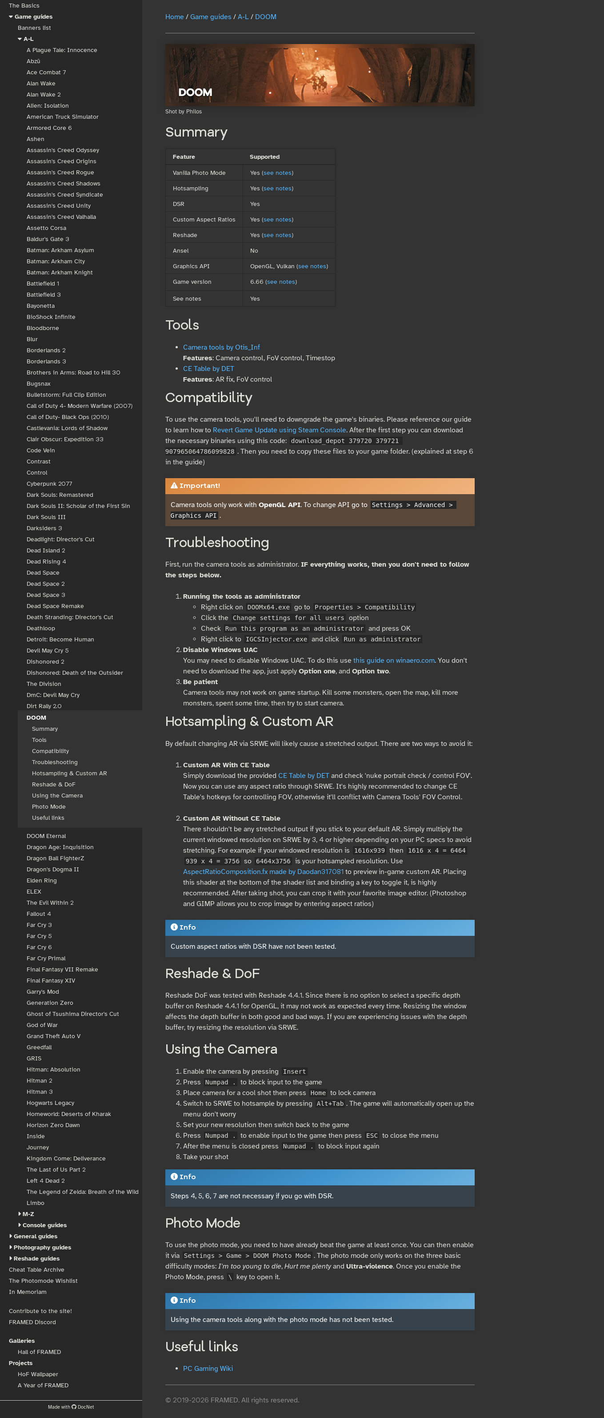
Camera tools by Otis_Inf (221, 347)
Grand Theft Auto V (53, 1036)
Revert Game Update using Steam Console (279, 430)
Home (174, 16)
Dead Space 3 (46, 595)
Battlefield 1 (43, 283)
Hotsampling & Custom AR (69, 773)
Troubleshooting (55, 762)
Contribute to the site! (40, 1311)
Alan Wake (41, 83)
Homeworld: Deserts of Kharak (69, 1114)
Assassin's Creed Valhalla (61, 217)
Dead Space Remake (55, 606)
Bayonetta (41, 306)
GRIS (34, 1058)
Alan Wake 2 (43, 94)
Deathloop (41, 628)
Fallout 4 (39, 914)
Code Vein (41, 450)
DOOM (36, 717)
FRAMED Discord (32, 1322)
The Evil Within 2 (50, 902)
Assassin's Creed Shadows (63, 183)
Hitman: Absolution (53, 1069)
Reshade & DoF (54, 784)
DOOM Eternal (46, 836)
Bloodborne (43, 328)
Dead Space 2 (45, 584)
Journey (38, 1147)
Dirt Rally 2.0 (44, 706)
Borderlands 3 (46, 361)
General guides (35, 1236)
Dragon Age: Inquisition (60, 847)
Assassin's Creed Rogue (60, 172)
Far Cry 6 (39, 947)
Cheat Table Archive (36, 1269)
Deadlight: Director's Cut (61, 539)
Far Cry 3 (39, 925)
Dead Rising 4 (46, 561)
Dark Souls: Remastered (60, 495)
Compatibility (50, 751)
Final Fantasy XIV (51, 980)
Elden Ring (42, 880)
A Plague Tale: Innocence (62, 50)
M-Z (28, 1214)
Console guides (45, 1225)
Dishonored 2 (45, 661)
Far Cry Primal (46, 958)
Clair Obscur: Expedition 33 (65, 439)
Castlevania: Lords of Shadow (67, 428)
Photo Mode (49, 806)
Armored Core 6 (49, 128)
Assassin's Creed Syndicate (65, 194)
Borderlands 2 (46, 350)
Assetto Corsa (46, 228)
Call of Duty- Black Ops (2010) (68, 417)
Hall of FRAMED (39, 1352)
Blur (32, 339)
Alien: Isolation (48, 105)
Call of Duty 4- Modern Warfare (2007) (79, 406)
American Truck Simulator (63, 117)
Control (37, 472)
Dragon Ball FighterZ (55, 858)
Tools (39, 740)
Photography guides (42, 1247)
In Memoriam (28, 1292)
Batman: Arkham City (56, 261)
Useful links (48, 818)
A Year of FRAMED (43, 1385)
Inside (36, 1136)
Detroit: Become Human (60, 639)
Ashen (35, 139)
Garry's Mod (43, 991)
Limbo (35, 1203)
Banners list (34, 28)
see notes (278, 173)
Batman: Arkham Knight (60, 272)
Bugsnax (38, 383)
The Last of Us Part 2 (56, 1169)
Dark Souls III (46, 517)
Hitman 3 (40, 1092)
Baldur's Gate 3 (48, 239)
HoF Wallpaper (38, 1374)
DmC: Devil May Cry (53, 695)
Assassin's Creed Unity (59, 205)
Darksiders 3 (44, 528)
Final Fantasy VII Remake (62, 969)
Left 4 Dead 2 (45, 1180)
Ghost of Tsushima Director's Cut (73, 1014)
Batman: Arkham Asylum (60, 250)
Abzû (33, 61)
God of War (42, 1025)
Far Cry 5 (39, 936)
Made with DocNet (71, 1407)
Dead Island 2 (46, 550)
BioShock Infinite (51, 317)
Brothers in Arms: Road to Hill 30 (73, 372)
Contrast (39, 461)
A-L (29, 39)
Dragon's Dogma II (53, 869)
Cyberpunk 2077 (49, 483)
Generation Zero (50, 1003)
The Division (44, 684)
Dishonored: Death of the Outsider (75, 673)
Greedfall (39, 1047)
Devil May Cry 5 (48, 650)
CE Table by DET (208, 368)
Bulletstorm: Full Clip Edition (66, 395)
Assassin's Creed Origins (61, 161)
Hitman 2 (39, 1080)
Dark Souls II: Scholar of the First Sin (78, 506)
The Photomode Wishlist (43, 1281)
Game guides (33, 16)
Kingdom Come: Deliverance (66, 1158)
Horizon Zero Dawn (53, 1125)
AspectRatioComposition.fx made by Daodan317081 (263, 871)
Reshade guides (37, 1258)
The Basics (24, 5)
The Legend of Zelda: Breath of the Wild (83, 1192)
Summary (45, 729)
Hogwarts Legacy (50, 1103)
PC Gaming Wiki (208, 1368)
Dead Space (43, 572)
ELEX (34, 891)
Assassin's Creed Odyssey (63, 150)
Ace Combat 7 (46, 72)
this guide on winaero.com (394, 660)
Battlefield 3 (44, 294)
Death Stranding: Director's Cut (70, 617)
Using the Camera (57, 795)
